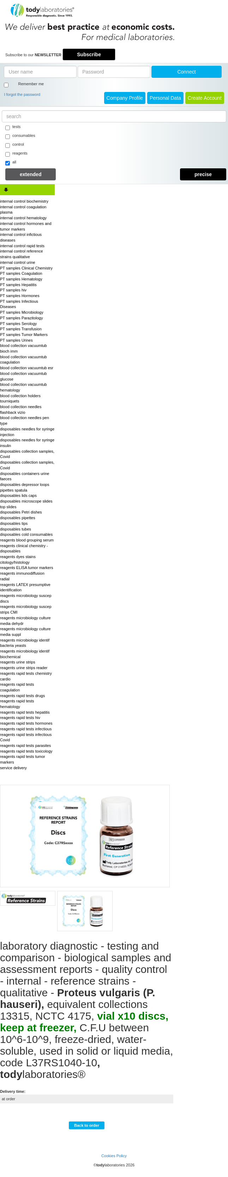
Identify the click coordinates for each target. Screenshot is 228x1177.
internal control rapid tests (22, 246)
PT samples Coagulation (21, 273)
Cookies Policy (114, 1156)
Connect (186, 72)
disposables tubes (15, 529)
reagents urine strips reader (24, 668)
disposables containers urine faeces (24, 476)
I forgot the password (22, 94)
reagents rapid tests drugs (22, 696)
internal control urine (17, 262)
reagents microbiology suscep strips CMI (26, 609)
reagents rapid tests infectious (26, 729)
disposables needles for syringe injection (27, 432)
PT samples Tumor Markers (24, 334)
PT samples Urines (16, 340)
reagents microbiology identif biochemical (24, 654)
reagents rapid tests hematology (17, 704)
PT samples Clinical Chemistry (26, 268)
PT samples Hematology (21, 279)
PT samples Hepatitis (18, 285)
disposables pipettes (17, 518)
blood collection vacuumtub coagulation (23, 360)
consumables (20, 136)
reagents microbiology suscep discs (26, 598)
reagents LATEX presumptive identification (25, 587)
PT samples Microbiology (21, 312)
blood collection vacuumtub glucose (23, 376)
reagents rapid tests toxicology (26, 751)
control (14, 145)
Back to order (86, 1125)
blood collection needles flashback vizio (20, 409)
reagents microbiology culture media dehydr (25, 621)
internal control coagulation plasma (23, 210)
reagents (16, 154)
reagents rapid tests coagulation (17, 687)
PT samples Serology (18, 323)
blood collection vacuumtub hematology (23, 387)
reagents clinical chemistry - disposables (24, 548)
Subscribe (89, 54)
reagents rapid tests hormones (26, 723)
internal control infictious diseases (21, 237)
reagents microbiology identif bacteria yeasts (24, 643)
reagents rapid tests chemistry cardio (26, 676)
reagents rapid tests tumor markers (22, 759)
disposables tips (14, 523)
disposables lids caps (18, 495)
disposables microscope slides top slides (26, 504)
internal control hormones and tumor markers (26, 226)
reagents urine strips (17, 662)
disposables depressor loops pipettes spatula (24, 487)
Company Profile (125, 98)
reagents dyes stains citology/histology (18, 559)
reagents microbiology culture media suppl (25, 632)
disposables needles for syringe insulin (27, 443)
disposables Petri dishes (21, 512)
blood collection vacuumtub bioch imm (23, 348)
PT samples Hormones (20, 296)
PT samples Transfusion (21, 329)
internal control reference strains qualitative (21, 254)
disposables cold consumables (26, 534)
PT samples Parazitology (21, 318)
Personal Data (165, 98)
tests (12, 127)
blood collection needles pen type (24, 420)
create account (205, 98)
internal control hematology (23, 218)
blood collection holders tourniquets (20, 399)
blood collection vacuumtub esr (26, 368)
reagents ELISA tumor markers (26, 568)
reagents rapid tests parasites (25, 745)
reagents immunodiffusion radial (22, 576)
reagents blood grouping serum (27, 540)
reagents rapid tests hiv (20, 717)
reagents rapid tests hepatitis (25, 712)
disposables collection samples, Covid (27, 454)
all (10, 163)
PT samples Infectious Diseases (19, 304)
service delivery (13, 768)
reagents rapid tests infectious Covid (26, 737)
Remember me (31, 84)
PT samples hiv (13, 290)
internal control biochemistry (24, 201)
